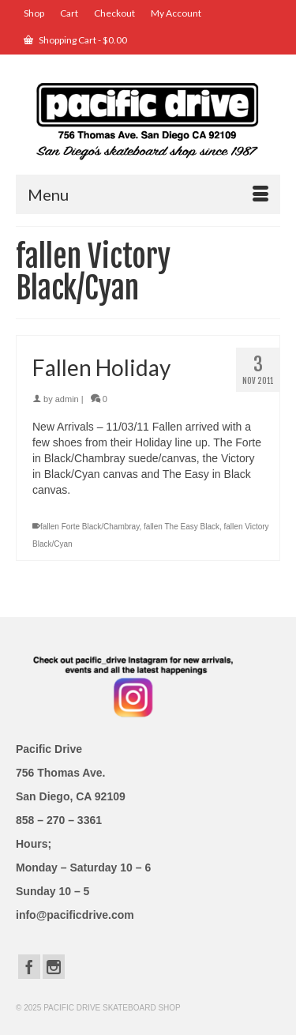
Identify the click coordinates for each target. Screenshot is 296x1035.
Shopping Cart (75, 40)
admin (67, 399)
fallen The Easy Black (181, 526)
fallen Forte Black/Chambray (89, 526)
